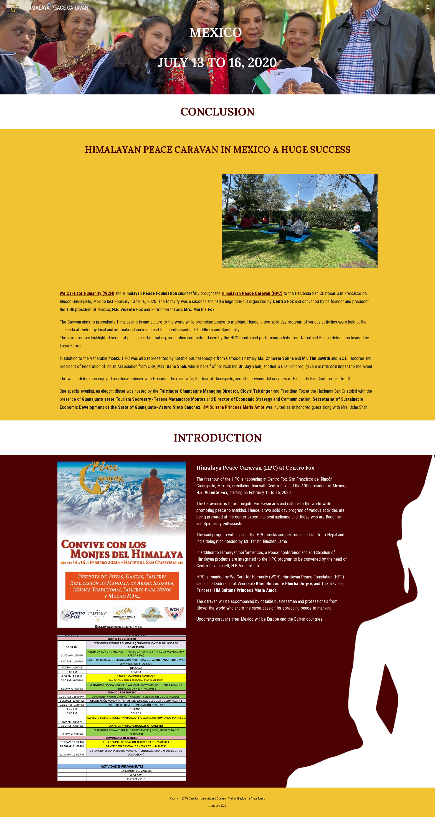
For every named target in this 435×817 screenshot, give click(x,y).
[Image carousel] (300, 224)
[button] (428, 7)
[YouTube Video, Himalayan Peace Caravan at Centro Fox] (135, 220)
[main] (217, 47)
